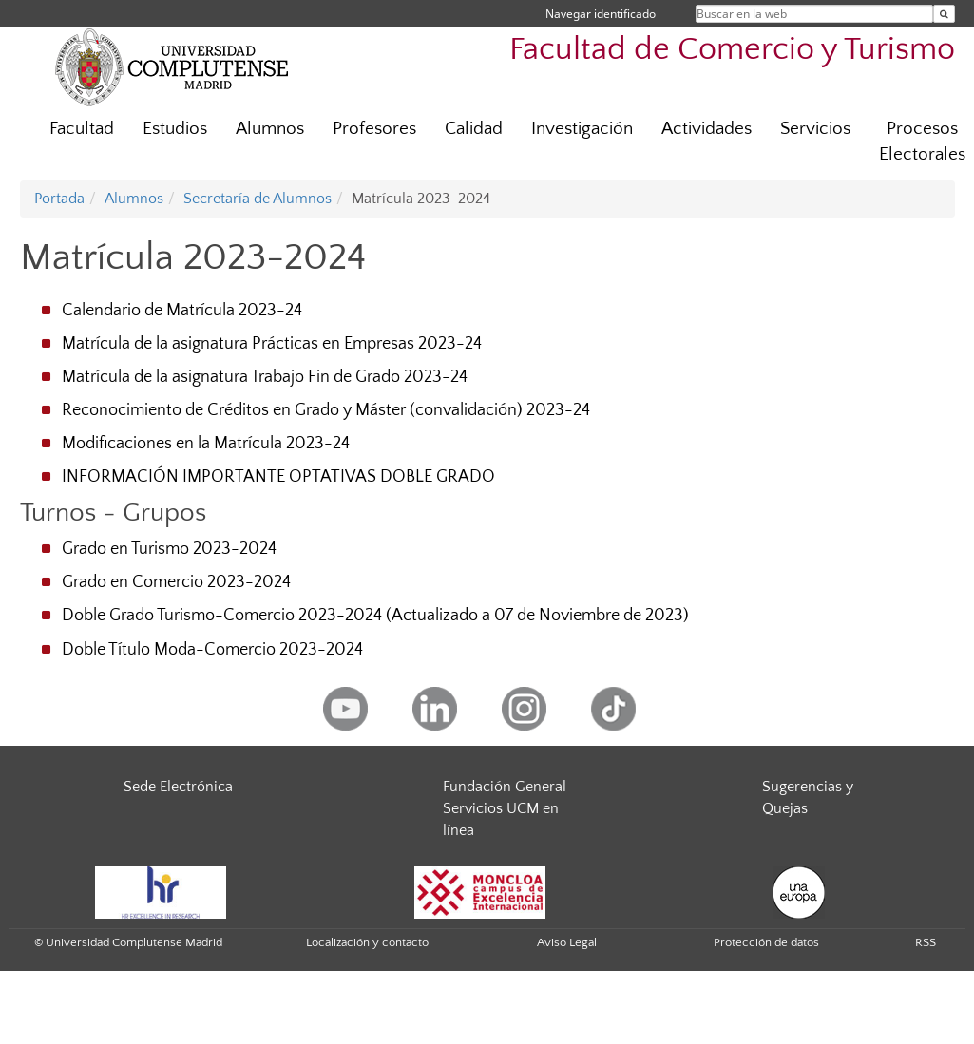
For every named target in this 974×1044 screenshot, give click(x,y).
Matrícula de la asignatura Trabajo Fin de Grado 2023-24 (265, 377)
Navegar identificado (600, 14)
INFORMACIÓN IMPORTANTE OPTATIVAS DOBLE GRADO (278, 476)
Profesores (374, 129)
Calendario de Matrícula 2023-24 (182, 310)
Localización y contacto (367, 942)
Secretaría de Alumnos (257, 198)
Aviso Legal (567, 942)
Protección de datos (766, 942)
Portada (59, 198)
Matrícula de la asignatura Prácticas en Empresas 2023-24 (272, 343)
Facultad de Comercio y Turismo (732, 49)
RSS (925, 942)
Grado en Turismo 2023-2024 (169, 549)
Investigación (582, 129)
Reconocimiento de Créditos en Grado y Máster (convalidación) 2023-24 (326, 410)
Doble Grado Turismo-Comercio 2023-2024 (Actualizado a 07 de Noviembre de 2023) (375, 615)
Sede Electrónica (178, 786)
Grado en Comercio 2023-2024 (176, 582)
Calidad (474, 129)
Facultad (81, 129)
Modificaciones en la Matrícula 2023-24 (206, 443)
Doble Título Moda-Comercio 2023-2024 (212, 649)
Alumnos (270, 129)
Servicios (815, 129)
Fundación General (504, 786)
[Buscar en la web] (944, 14)
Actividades (706, 129)
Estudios (175, 129)
